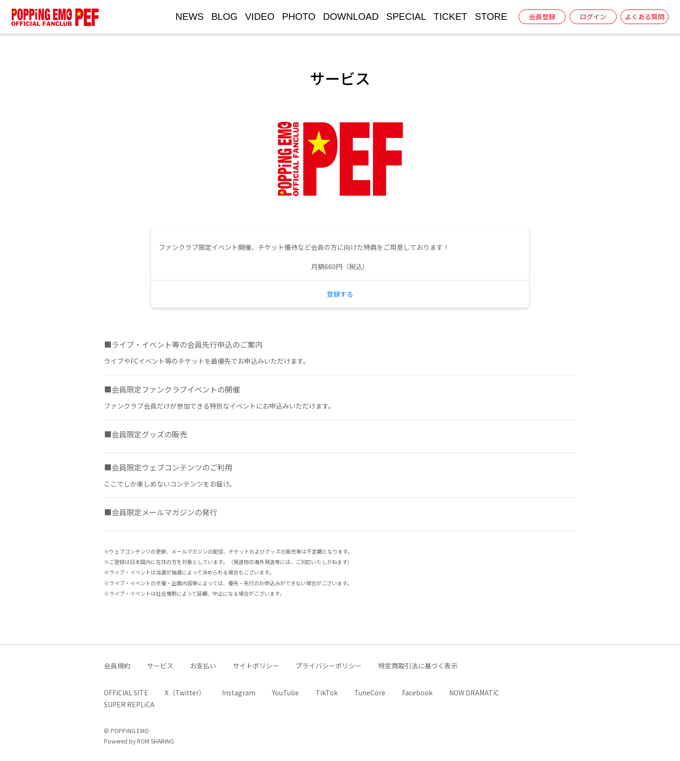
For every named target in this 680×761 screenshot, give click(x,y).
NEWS (189, 16)
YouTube (285, 692)
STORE (491, 16)
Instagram (238, 692)
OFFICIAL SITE (126, 692)
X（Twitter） (185, 692)
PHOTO (298, 16)
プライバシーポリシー (329, 665)
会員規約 (117, 665)
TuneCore (369, 692)
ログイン (593, 16)
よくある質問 (644, 16)
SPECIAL (406, 16)
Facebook (417, 692)
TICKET (450, 16)
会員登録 (542, 16)
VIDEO (259, 16)
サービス (160, 665)
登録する (340, 294)
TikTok (326, 692)
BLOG (224, 16)
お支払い (203, 665)
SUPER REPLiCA (129, 704)
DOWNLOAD (351, 16)
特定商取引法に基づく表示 (418, 665)
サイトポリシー (256, 665)
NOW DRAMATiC (474, 692)
